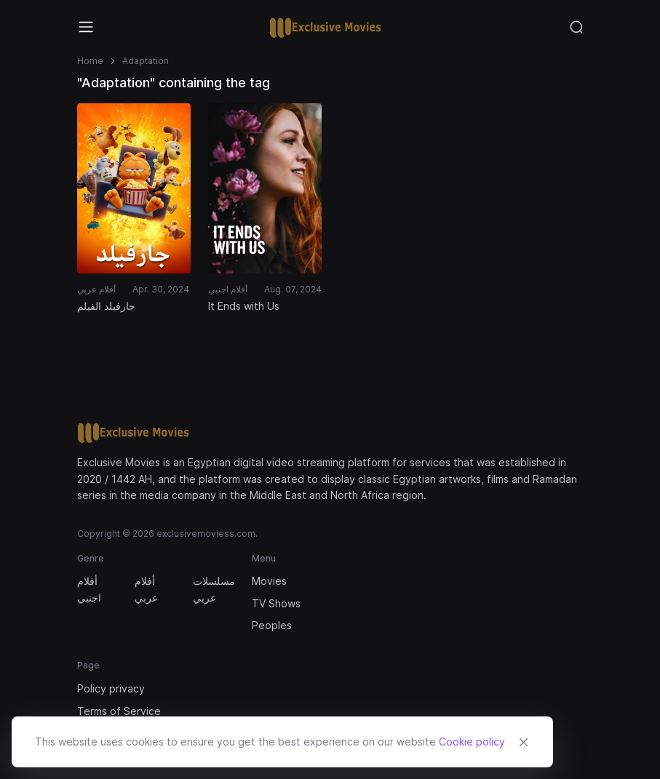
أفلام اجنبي (89, 589)
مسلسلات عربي (213, 589)
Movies (269, 581)
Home (90, 60)
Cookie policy (472, 741)
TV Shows (276, 603)
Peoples (272, 625)
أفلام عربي (146, 589)
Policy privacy (111, 688)
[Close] (523, 741)
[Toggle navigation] (86, 26)
